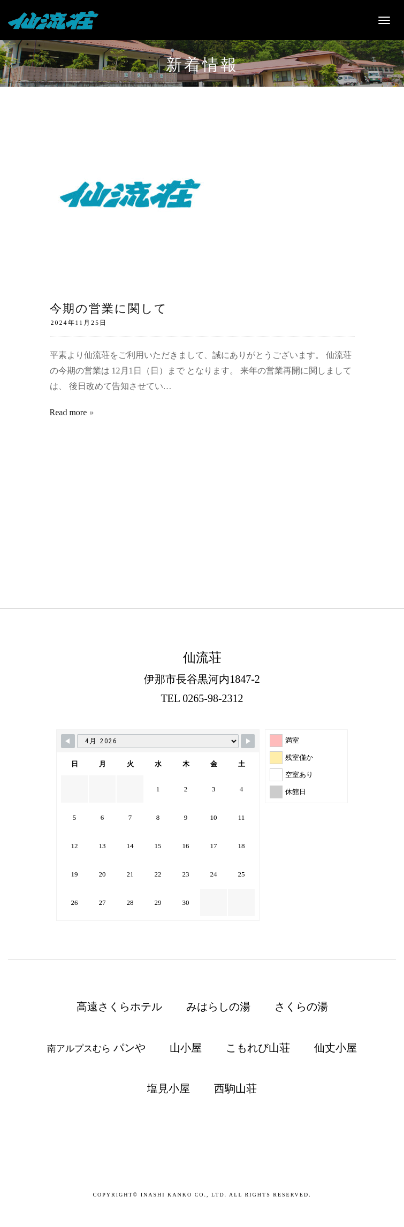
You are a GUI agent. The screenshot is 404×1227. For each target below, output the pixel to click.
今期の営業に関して (108, 308)
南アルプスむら (96, 1048)
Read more (68, 412)
